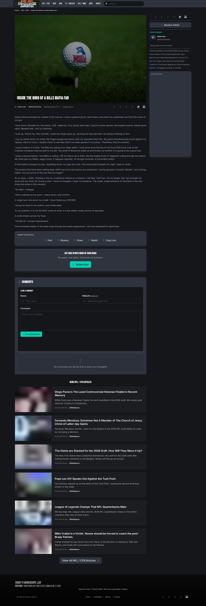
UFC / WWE (82, 3)
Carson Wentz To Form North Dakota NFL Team (167, 54)
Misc (91, 3)
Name (23, 295)
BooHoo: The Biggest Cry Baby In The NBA (165, 68)
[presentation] (40, 343)
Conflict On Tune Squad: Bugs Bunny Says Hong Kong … (170, 64)
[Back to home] (27, 3)
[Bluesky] (127, 106)
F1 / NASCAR (70, 3)
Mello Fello (22, 107)
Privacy (117, 596)
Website (90, 295)
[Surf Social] (139, 106)
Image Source (68, 107)
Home (17, 10)
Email (88, 596)
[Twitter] (133, 106)
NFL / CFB (46, 3)
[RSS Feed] (114, 106)
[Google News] (121, 106)
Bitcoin (107, 596)
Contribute (98, 596)
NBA (60, 3)
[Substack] (144, 106)
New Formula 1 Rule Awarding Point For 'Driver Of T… (169, 58)
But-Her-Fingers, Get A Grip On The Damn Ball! (167, 61)
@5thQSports (74, 408)
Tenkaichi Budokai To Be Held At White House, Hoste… (170, 51)
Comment (25, 308)
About (98, 3)
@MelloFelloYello (35, 107)
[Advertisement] (170, 115)
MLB (54, 3)
